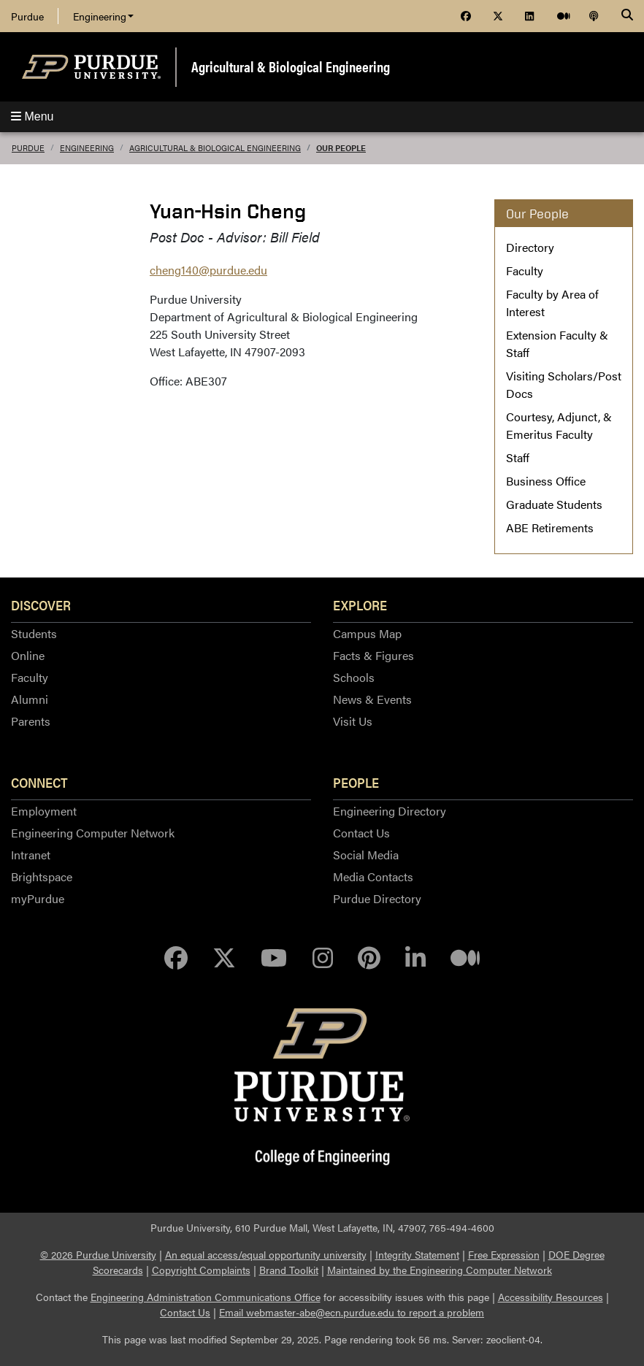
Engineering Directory (389, 810)
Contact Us (361, 832)
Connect (39, 781)
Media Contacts (373, 876)
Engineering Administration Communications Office (206, 1296)
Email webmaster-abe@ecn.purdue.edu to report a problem (351, 1312)
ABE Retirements (550, 527)
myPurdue (37, 898)
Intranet (30, 854)
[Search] (627, 16)
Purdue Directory (377, 898)
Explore (360, 604)
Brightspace (41, 876)
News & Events (372, 699)
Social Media (366, 854)
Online (28, 655)
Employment (44, 810)
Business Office (546, 480)
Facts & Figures (373, 655)
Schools (354, 677)
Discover (41, 604)
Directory (530, 247)
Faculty (524, 270)
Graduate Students (554, 504)
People (356, 781)
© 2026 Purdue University (98, 1254)
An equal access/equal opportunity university (266, 1254)
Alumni (29, 699)
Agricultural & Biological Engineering (290, 66)
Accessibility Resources (550, 1296)
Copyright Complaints (201, 1269)
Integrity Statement (417, 1254)
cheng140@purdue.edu (208, 269)
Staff (517, 457)
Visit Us (352, 721)
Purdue (27, 16)
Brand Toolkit (288, 1269)
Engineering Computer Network (93, 832)
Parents (30, 721)
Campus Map (367, 633)
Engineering (103, 16)
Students (34, 633)
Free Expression (504, 1254)
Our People (341, 147)
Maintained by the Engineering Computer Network (439, 1269)
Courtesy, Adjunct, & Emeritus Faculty (559, 425)
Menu (32, 116)
